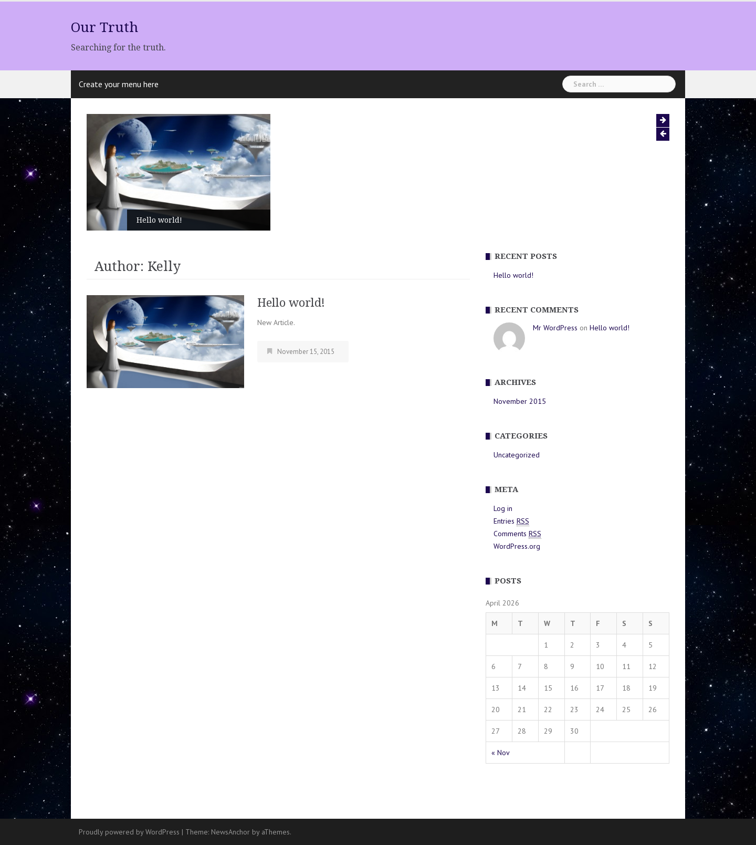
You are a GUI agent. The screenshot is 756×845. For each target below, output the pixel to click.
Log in (503, 508)
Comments (517, 534)
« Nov (500, 752)
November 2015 (520, 401)
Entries (511, 521)
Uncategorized (517, 455)
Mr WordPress (555, 327)
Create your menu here (119, 84)
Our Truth (104, 27)
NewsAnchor (230, 832)
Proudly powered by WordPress (129, 832)
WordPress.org (517, 546)
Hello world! (159, 220)
